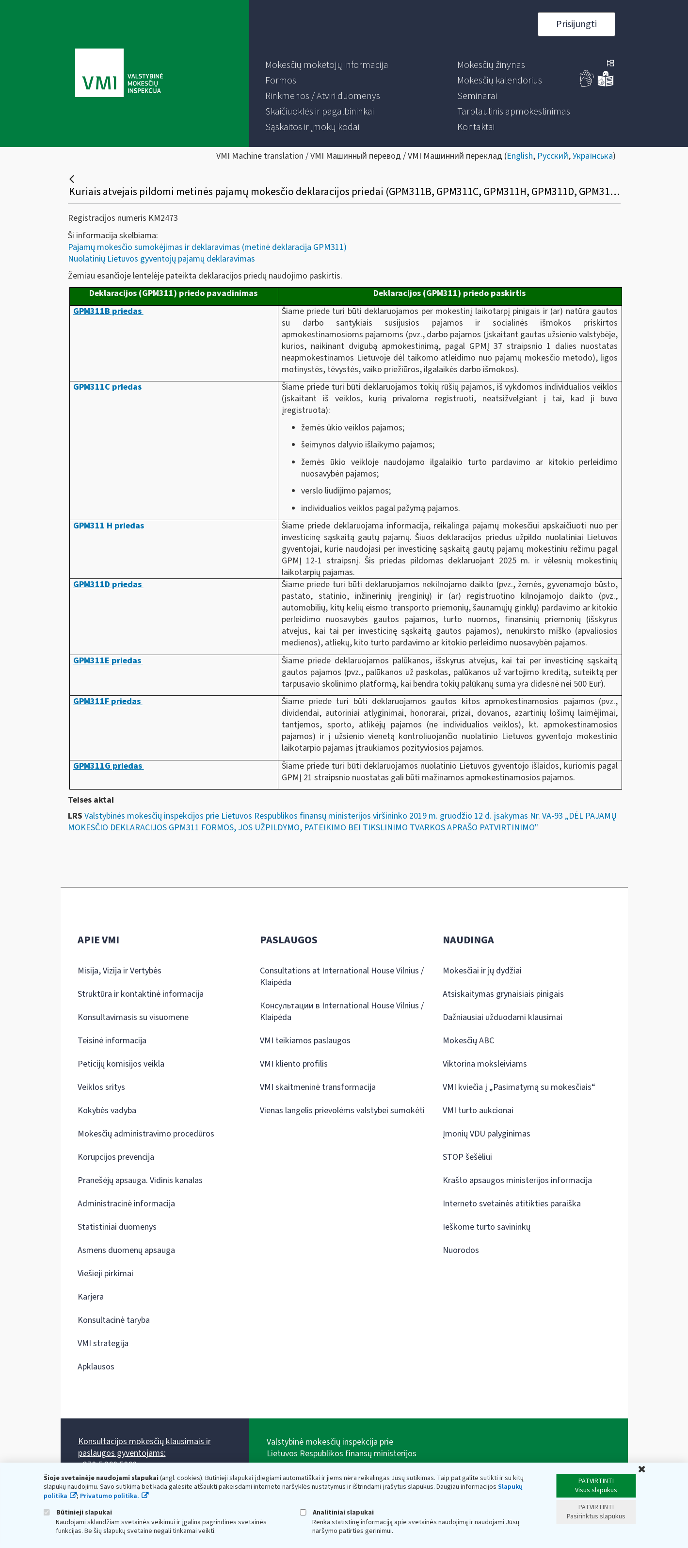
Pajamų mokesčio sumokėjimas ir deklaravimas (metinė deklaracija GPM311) (207, 247)
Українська (593, 156)
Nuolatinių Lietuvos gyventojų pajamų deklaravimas (161, 259)
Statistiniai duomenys (117, 1227)
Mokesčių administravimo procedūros (146, 1134)
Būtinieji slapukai (78, 1512)
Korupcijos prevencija (116, 1157)
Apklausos (96, 1367)
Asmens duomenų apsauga (126, 1250)
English (520, 156)
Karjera (91, 1297)
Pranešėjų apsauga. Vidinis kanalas (140, 1180)
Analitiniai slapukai (337, 1512)
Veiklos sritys (101, 1087)
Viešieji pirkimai (105, 1274)
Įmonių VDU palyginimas (486, 1134)
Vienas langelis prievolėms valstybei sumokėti (342, 1110)
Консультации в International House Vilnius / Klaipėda (342, 1011)
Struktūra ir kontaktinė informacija (141, 994)
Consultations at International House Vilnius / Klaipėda (342, 976)
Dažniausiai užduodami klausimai (502, 1017)
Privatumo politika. (109, 1496)
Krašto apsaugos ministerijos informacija (517, 1180)
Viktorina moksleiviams (485, 1064)
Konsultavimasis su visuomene (133, 1017)
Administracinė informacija (126, 1204)
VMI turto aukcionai (478, 1110)
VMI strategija (103, 1343)
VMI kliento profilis (294, 1064)
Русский (552, 156)
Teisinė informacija (112, 1041)
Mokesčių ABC (468, 1041)
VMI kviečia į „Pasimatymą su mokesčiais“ (519, 1087)
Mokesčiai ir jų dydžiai (482, 971)
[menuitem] (326, 65)
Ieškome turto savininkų (486, 1227)
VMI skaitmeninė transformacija (318, 1087)
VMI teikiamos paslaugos (305, 1041)
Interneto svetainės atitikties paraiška (512, 1204)
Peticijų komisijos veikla (121, 1064)
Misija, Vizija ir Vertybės (119, 971)
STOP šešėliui (467, 1157)
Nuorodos (461, 1250)
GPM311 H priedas (108, 526)
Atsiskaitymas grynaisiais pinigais (503, 994)
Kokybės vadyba (107, 1110)
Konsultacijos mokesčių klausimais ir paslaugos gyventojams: (144, 1447)
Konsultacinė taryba (114, 1320)
